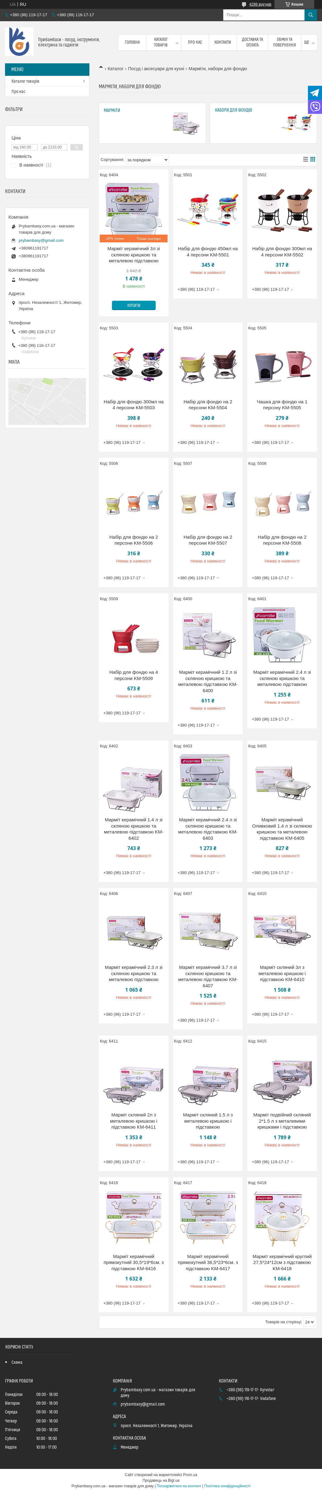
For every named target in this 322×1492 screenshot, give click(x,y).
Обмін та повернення (284, 42)
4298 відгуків (260, 4)
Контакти (222, 42)
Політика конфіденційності (227, 1486)
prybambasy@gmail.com (41, 240)
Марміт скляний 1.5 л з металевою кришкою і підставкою (208, 1121)
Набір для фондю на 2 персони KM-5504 (208, 405)
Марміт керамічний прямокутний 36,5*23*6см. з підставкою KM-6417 (208, 1262)
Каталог (115, 68)
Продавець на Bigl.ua (161, 1480)
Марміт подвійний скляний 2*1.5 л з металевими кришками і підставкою (282, 1121)
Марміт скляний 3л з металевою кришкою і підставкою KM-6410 (282, 973)
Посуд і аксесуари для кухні (156, 68)
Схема (17, 1362)
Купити (133, 305)
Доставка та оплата (252, 42)
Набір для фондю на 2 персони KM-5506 (133, 540)
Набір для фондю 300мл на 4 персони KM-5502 (282, 251)
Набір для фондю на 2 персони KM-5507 (208, 540)
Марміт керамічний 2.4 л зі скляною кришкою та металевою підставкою (282, 678)
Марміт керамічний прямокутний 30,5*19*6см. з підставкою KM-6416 (133, 1262)
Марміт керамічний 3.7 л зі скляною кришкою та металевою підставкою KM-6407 (208, 976)
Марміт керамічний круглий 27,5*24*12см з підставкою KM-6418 (282, 1262)
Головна (132, 42)
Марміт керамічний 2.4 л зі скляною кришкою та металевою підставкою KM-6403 (208, 829)
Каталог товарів (161, 42)
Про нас (195, 42)
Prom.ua (190, 1475)
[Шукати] (310, 15)
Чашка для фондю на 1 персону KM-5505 (282, 405)
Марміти (112, 110)
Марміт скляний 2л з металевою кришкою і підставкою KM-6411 (133, 1121)
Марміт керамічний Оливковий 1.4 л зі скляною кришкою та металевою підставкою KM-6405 (282, 829)
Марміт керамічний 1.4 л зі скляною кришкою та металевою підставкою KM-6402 (134, 829)
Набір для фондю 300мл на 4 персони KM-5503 (134, 405)
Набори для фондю (233, 110)
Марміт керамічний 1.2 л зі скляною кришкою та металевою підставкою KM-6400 (208, 681)
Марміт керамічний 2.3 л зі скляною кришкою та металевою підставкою (134, 973)
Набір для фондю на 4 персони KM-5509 (133, 675)
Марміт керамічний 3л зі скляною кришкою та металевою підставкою (134, 254)
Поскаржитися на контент (179, 1486)
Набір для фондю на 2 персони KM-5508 (282, 540)
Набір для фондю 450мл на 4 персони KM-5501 (208, 251)
